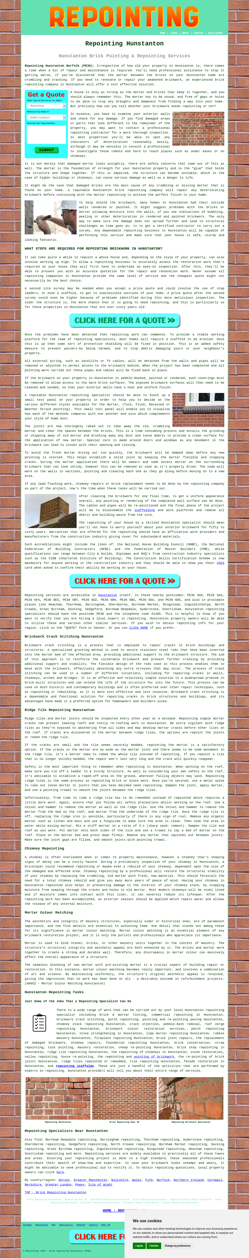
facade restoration (201, 1061)
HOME (163, 33)
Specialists (66, 1225)
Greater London (58, 1184)
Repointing (34, 595)
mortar (138, 97)
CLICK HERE (138, 628)
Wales (136, 1180)
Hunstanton (107, 595)
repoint (86, 257)
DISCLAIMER (215, 33)
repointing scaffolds (75, 1066)
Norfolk (163, 1180)
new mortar (72, 440)
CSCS (220, 563)
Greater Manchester (90, 1180)
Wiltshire (119, 1180)
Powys (80, 1184)
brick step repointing (197, 1047)
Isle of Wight (100, 1184)
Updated (81, 1225)
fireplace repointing (113, 1038)
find (38, 1139)
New (54, 1225)
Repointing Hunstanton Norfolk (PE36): (60, 66)
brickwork (126, 202)
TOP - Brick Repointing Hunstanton (55, 1192)
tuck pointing (60, 1047)
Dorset (64, 1180)
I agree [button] (139, 1245)
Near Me (106, 1225)
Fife (149, 1180)
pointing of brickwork (154, 1056)
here (60, 1172)
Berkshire (33, 1184)
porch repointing (123, 1019)
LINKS (173, 33)
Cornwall (215, 1180)
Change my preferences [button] (177, 1245)
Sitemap (27, 1225)
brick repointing (130, 190)
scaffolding (144, 510)
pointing (32, 370)
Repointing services (103, 1153)
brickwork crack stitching (80, 1019)
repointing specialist (90, 395)
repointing (34, 84)
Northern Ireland (189, 1180)
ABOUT (185, 33)
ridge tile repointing (67, 1052)
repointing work (124, 334)
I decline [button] (153, 1245)
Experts (93, 1225)
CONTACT (198, 33)
